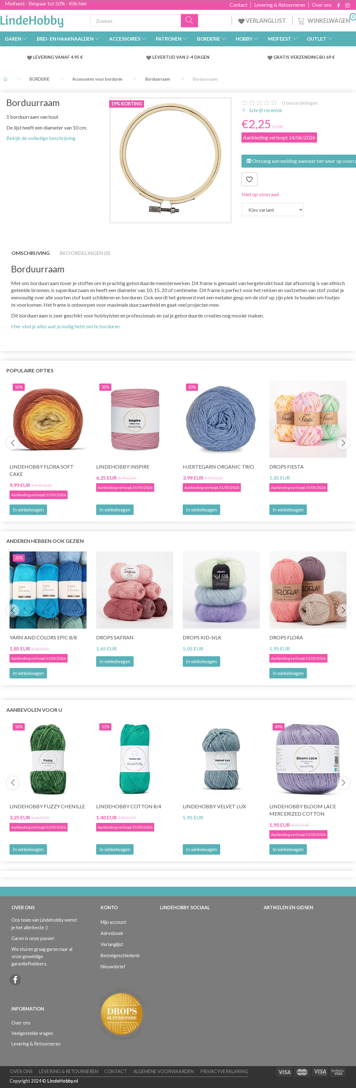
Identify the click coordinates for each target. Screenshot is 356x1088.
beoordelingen (300, 103)
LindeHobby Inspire (122, 467)
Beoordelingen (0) (85, 253)
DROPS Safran (115, 637)
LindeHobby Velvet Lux (214, 806)
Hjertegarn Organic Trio (218, 467)
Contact (238, 5)
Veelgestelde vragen (32, 1033)
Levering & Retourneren (279, 5)
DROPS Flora (286, 637)
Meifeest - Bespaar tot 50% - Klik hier (46, 3)
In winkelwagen (28, 509)
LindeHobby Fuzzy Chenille (47, 806)
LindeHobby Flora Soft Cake (42, 470)
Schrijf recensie (265, 110)
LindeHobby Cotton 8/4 (128, 806)
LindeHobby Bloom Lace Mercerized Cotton (302, 810)
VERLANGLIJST (262, 20)
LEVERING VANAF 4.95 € (58, 57)
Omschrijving (30, 253)
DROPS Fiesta (286, 467)
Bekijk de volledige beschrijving (41, 138)
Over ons (322, 5)
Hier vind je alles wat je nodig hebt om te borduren (65, 326)
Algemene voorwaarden (163, 1071)
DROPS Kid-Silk (202, 637)
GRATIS (282, 57)
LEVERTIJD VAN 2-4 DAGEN (180, 57)
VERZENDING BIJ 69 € (312, 57)
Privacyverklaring (224, 1071)
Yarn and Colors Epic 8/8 (43, 637)
